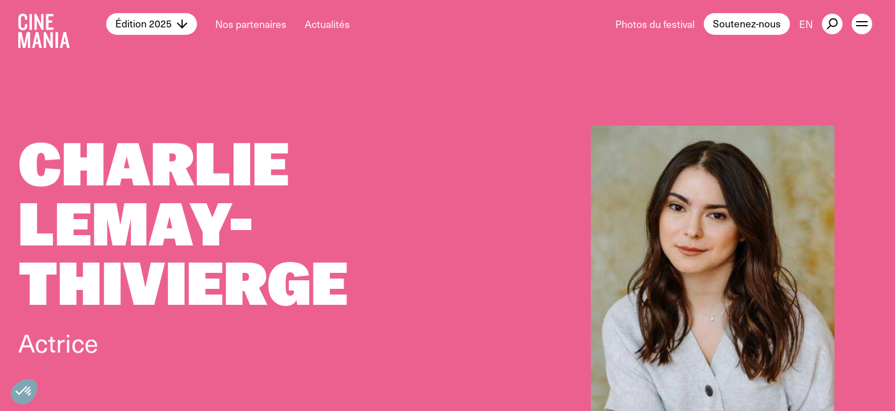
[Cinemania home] (62, 24)
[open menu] (862, 24)
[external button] (832, 24)
